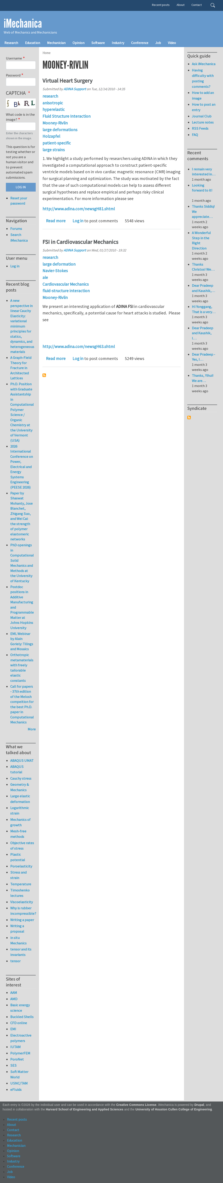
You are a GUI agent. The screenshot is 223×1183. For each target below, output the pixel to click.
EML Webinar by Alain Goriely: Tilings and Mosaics (21, 641)
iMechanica (23, 23)
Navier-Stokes (55, 270)
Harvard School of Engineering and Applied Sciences (84, 1109)
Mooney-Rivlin (55, 123)
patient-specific (56, 143)
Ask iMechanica (203, 63)
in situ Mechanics (18, 940)
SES (13, 1065)
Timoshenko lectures (20, 893)
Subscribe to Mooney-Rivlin (44, 375)
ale (45, 277)
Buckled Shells (22, 1016)
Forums (16, 228)
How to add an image (203, 95)
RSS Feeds (200, 128)
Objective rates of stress (22, 845)
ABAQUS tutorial (17, 769)
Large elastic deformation (20, 799)
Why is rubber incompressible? (23, 911)
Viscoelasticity (21, 902)
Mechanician (56, 43)
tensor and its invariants (20, 952)
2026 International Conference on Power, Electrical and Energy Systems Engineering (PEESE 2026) (21, 467)
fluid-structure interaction (66, 290)
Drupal (199, 1105)
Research (11, 43)
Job (158, 43)
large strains (53, 149)
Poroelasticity (21, 866)
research (50, 96)
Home (46, 53)
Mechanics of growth (20, 822)
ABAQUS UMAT (22, 760)
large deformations (59, 129)
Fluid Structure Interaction (66, 116)
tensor (15, 961)
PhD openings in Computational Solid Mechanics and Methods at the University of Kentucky (22, 563)
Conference (139, 43)
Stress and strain (18, 875)
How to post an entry (203, 107)
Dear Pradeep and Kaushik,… (203, 288)
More (32, 729)
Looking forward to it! (202, 190)
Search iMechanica (19, 237)
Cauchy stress (20, 778)
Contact (196, 5)
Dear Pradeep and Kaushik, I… (202, 333)
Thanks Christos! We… (203, 267)
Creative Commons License (136, 1105)
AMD (13, 998)
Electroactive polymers (20, 1038)
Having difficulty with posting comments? (203, 78)
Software (98, 43)
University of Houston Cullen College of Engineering (173, 1109)
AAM (13, 992)
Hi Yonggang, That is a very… (203, 309)
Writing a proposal (17, 928)
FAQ (195, 134)
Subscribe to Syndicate (189, 417)
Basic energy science (20, 1008)
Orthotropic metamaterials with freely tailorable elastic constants (21, 667)
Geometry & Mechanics (19, 787)
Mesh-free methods (18, 834)
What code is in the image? (20, 117)
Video (172, 43)
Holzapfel (51, 136)
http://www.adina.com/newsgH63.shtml (78, 346)
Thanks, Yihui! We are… (202, 378)
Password (13, 75)
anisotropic (52, 102)
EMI (13, 1029)
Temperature (20, 884)
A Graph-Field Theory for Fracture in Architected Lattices (20, 367)
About (180, 5)
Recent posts (161, 5)
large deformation (59, 264)
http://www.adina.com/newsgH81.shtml (78, 208)
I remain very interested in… (203, 172)
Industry (118, 43)
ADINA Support (75, 89)
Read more (56, 220)
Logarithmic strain (19, 810)
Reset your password (18, 201)
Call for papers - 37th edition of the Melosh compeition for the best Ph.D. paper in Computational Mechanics (22, 704)
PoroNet (17, 1059)
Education (32, 43)
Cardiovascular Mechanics (65, 284)
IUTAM (15, 1046)
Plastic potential (17, 857)
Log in (78, 220)
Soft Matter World (19, 1074)
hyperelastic (53, 109)
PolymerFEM (20, 1053)
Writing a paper (22, 919)
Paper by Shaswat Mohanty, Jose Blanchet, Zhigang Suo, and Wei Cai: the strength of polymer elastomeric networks (21, 516)
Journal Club (201, 116)
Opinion (78, 43)
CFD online (18, 1022)
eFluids (16, 1089)
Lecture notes (203, 122)
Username (14, 58)
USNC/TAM (19, 1083)
